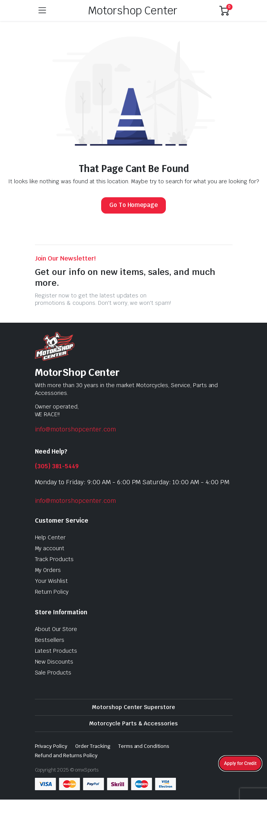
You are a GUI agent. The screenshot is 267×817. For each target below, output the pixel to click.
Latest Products (56, 650)
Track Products (54, 559)
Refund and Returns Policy (66, 755)
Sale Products (53, 672)
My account (50, 548)
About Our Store (56, 629)
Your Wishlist (51, 580)
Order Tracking (92, 746)
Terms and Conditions (143, 746)
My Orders (48, 570)
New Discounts (54, 661)
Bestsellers (50, 639)
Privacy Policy (51, 746)
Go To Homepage (133, 205)
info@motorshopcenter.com (75, 429)
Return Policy (52, 591)
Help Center (50, 537)
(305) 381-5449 (57, 466)
